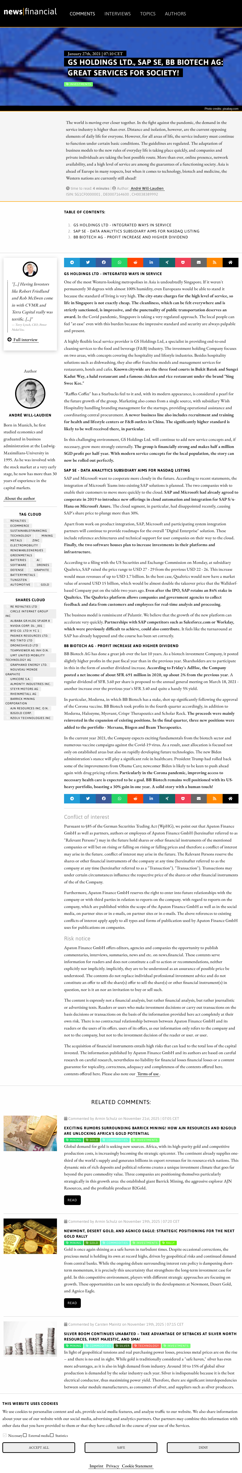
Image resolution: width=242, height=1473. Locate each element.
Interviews (117, 13)
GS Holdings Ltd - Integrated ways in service (122, 225)
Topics (148, 13)
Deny (203, 1447)
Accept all (39, 1447)
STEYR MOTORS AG (22, 689)
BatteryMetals (20, 575)
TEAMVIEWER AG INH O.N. (27, 650)
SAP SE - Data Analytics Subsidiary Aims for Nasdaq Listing (136, 231)
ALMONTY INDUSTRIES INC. (28, 684)
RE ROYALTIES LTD (21, 606)
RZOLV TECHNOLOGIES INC (28, 718)
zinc (33, 540)
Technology (18, 535)
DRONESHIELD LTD (22, 645)
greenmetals (19, 555)
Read (72, 1200)
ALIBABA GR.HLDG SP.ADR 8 (28, 621)
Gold (43, 584)
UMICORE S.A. (18, 679)
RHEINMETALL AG (21, 694)
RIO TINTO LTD (19, 640)
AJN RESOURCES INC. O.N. (27, 708)
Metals (14, 540)
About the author (19, 498)
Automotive (18, 584)
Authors (175, 13)
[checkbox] (4, 1435)
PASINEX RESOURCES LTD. (27, 635)
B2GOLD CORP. (19, 713)
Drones (41, 565)
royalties (16, 520)
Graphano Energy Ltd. (26, 664)
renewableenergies (24, 550)
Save (121, 1447)
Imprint (96, 1466)
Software (16, 565)
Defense (15, 570)
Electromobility (22, 545)
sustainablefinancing (26, 530)
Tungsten (16, 580)
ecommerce (17, 525)
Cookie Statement (137, 1466)
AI (36, 560)
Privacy (112, 1466)
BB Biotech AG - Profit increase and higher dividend (130, 237)
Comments (82, 13)
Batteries (16, 560)
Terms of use (148, 1073)
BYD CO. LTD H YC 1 (22, 630)
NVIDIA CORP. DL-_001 (24, 625)
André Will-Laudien (147, 188)
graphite (39, 570)
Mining (45, 535)
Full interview (25, 339)
